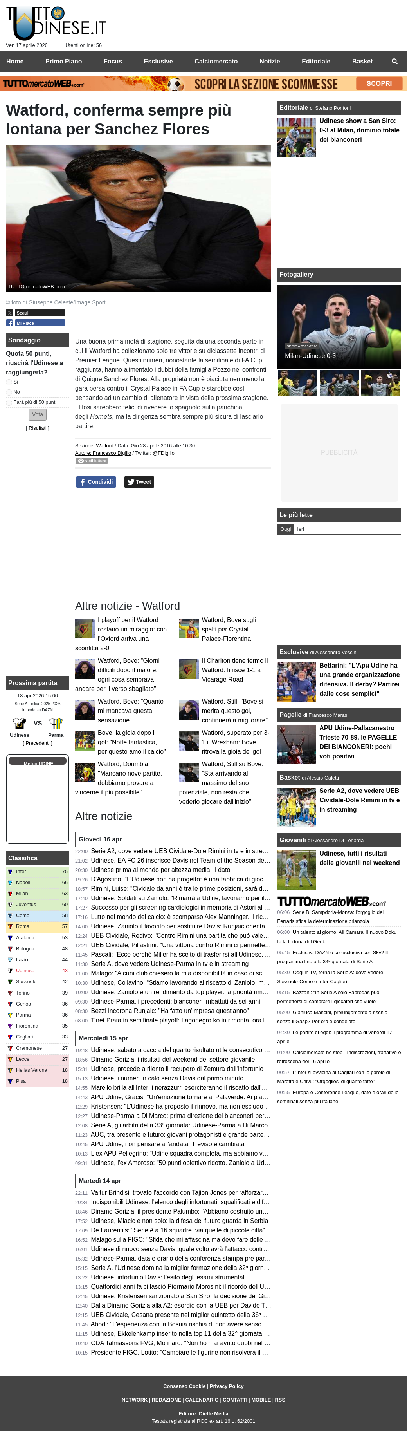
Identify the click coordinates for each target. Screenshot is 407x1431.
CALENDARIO (201, 1400)
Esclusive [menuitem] (158, 61)
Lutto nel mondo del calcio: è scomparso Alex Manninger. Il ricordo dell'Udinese (201, 917)
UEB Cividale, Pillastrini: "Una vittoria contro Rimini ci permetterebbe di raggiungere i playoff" (219, 945)
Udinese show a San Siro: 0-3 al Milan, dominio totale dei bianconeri (359, 130)
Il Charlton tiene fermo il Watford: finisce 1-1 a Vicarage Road (235, 670)
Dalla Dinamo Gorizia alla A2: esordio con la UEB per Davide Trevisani (189, 1305)
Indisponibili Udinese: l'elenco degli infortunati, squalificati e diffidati (184, 1202)
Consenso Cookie (184, 1386)
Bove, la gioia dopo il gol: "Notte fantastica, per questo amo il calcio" (132, 742)
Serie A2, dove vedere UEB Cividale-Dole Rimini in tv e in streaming (185, 851)
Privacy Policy (227, 1386)
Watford (104, 446)
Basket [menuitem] (362, 61)
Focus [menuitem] (113, 61)
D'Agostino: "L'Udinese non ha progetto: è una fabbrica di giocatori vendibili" (196, 879)
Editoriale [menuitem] (316, 61)
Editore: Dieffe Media (203, 1414)
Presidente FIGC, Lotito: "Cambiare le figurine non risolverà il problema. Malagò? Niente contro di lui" (231, 1352)
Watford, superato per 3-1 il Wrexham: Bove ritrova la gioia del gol (236, 742)
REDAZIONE (166, 1400)
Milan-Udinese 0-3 (310, 356)
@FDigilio (164, 453)
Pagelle (290, 714)
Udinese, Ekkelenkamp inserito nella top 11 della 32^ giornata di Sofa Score (196, 1333)
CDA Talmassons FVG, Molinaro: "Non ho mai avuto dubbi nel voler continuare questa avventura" (226, 1343)
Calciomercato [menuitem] (216, 61)
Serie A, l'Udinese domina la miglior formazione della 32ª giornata (181, 1268)
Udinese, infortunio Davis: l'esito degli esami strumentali (168, 1277)
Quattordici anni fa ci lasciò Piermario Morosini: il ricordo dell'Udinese (187, 1286)
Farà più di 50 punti (35, 402)
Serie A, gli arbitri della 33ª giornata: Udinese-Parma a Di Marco (179, 1125)
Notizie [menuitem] (269, 61)
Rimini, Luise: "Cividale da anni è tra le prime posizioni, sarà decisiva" (187, 888)
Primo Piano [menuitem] (63, 61)
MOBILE (261, 1400)
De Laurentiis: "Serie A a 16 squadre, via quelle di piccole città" (178, 1230)
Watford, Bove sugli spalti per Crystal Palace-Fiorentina (229, 629)
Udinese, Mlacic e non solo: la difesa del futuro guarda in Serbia (179, 1221)
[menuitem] (394, 61)
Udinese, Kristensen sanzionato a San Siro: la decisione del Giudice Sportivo (197, 1296)
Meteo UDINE (38, 764)
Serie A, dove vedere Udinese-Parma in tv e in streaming (170, 964)
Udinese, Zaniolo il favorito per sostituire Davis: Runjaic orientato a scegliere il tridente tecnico (221, 926)
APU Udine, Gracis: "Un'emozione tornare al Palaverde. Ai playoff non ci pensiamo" (206, 1097)
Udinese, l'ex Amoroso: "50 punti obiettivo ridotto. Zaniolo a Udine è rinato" (194, 1163)
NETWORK (135, 1400)
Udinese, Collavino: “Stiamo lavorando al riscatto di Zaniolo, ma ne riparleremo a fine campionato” (227, 982)
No (17, 392)
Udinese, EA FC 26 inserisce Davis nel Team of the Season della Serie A (192, 860)
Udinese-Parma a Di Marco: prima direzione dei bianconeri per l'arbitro (188, 1116)
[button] (38, 415)
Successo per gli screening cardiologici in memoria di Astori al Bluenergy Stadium (204, 907)
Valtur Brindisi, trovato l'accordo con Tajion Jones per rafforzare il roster (189, 1192)
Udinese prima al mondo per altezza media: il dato (161, 870)
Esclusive (293, 652)
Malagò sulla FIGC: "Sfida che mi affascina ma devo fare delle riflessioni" (192, 1239)
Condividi (96, 482)
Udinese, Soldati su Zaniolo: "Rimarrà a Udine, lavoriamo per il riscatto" (190, 898)
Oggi (285, 529)
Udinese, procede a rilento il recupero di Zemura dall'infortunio (177, 1069)
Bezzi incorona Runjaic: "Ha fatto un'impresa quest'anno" (170, 1011)
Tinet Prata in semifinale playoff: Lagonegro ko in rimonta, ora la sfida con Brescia (204, 1020)
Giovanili (292, 840)
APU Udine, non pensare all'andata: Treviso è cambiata (168, 1144)
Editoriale (294, 107)
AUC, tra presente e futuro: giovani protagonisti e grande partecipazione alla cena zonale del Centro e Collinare (245, 1134)
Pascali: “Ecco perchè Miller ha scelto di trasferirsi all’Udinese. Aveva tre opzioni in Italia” (214, 954)
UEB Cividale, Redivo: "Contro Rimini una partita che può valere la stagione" (197, 935)
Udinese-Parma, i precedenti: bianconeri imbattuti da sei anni (175, 1001)
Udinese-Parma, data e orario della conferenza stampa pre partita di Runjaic (197, 1258)
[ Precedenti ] (37, 743)
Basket (289, 777)
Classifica (23, 858)
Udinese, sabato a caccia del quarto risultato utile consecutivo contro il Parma (198, 1050)
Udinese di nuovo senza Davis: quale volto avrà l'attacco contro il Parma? (193, 1249)
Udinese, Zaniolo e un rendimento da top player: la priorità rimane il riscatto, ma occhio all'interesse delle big (241, 992)
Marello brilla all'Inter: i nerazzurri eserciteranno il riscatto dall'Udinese (188, 1087)
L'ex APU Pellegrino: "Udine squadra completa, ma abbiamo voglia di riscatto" (199, 1153)
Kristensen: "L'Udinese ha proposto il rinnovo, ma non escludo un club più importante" (210, 1106)
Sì (16, 382)
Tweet (139, 482)
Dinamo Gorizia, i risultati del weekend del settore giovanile (173, 1059)
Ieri (300, 529)
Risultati (38, 428)
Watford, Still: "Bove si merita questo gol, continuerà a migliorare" (235, 711)
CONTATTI (235, 1400)
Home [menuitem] (14, 61)
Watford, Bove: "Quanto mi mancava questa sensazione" (131, 711)
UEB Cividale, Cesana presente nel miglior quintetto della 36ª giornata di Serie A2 (204, 1315)
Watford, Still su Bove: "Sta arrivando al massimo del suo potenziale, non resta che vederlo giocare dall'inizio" (221, 783)
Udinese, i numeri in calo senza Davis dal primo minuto (167, 1078)
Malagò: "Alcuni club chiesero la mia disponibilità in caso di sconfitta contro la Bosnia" (209, 973)
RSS (280, 1400)
